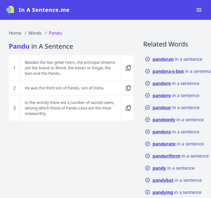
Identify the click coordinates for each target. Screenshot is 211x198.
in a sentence (173, 59)
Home (15, 33)
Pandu (55, 33)
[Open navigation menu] (199, 10)
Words (35, 33)
